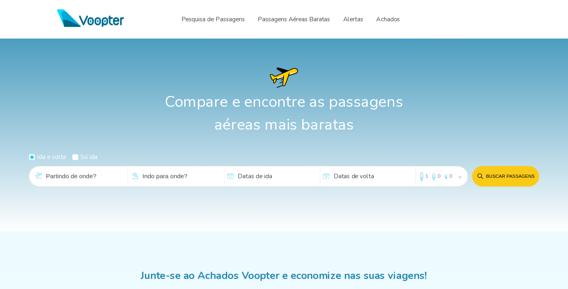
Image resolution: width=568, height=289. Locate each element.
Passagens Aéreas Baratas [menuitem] (294, 19)
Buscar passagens (505, 176)
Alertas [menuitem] (353, 19)
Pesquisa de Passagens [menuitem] (213, 19)
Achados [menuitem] (388, 19)
